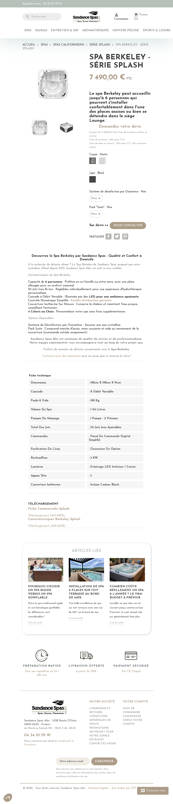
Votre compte (135, 701)
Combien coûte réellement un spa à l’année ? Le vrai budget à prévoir (127, 592)
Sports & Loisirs (156, 30)
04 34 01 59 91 (52, 3)
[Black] (93, 180)
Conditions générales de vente (100, 720)
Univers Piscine (126, 30)
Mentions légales (98, 788)
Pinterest (125, 236)
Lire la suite (35, 622)
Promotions (99, 728)
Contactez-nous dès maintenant (61, 356)
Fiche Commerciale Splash (48, 509)
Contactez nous (152, 791)
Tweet (117, 236)
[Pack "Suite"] (96, 214)
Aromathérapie (95, 30)
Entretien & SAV (65, 30)
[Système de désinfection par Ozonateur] (96, 198)
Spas (27, 30)
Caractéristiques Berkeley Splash (54, 519)
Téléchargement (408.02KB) (47, 526)
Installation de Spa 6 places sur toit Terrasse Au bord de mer (86, 592)
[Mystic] (93, 162)
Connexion (132, 716)
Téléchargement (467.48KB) (46, 515)
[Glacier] (103, 162)
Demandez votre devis (120, 127)
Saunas (41, 30)
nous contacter (128, 225)
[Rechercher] (42, 16)
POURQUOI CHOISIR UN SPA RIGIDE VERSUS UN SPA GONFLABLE (44, 592)
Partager (108, 236)
